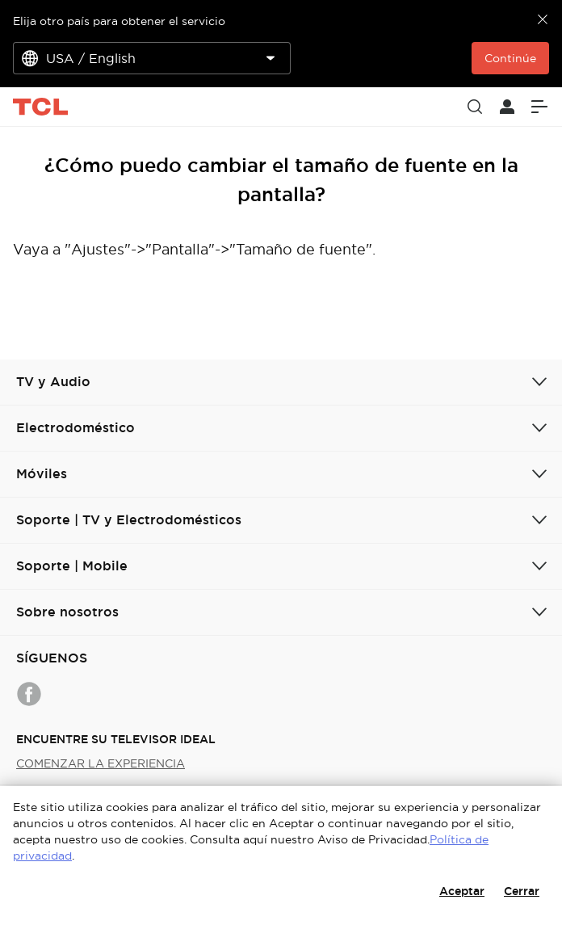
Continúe (510, 58)
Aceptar (461, 891)
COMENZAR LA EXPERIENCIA (100, 763)
